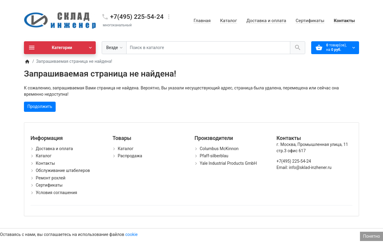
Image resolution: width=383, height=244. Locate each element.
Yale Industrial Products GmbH (228, 163)
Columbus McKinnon (219, 148)
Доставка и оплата (266, 20)
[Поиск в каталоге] (208, 47)
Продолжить (40, 106)
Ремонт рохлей (50, 178)
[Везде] (114, 47)
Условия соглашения (56, 192)
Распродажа (130, 155)
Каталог (228, 20)
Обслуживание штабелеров (63, 170)
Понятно (371, 236)
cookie (131, 234)
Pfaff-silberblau (214, 155)
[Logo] (60, 20)
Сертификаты (310, 20)
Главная (202, 20)
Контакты (344, 20)
